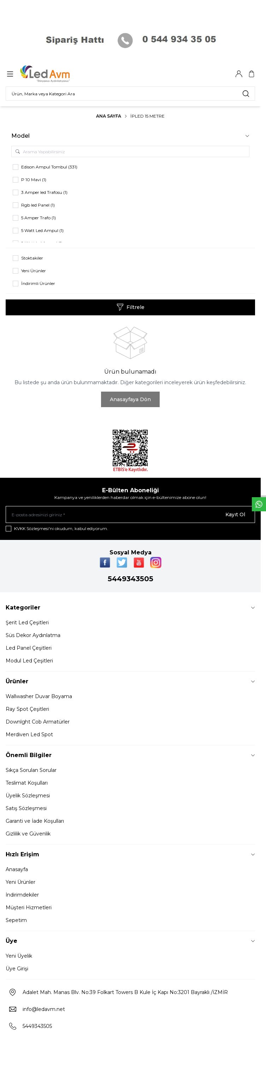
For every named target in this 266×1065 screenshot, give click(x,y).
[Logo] (54, 73)
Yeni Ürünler (20, 882)
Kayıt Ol (235, 514)
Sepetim (16, 920)
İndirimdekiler (22, 895)
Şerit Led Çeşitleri (27, 622)
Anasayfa (17, 869)
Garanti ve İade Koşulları (35, 821)
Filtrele (130, 307)
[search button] (246, 93)
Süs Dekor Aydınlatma (33, 635)
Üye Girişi (17, 968)
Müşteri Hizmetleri (29, 907)
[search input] (130, 94)
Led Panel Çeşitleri (29, 648)
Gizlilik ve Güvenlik (28, 834)
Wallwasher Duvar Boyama (39, 696)
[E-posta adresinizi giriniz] (130, 514)
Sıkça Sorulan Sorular (31, 770)
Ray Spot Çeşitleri (27, 709)
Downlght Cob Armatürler (38, 722)
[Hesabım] (238, 73)
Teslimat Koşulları (27, 783)
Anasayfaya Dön (130, 399)
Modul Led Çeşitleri (29, 661)
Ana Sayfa (108, 116)
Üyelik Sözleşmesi (28, 795)
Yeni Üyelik (19, 956)
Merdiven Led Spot (29, 734)
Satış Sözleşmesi (26, 808)
